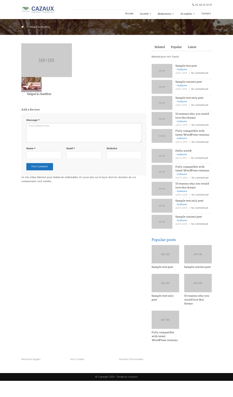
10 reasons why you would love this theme (197, 311)
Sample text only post (190, 98)
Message (33, 120)
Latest (196, 47)
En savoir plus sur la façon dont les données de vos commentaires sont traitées (79, 180)
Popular (179, 47)
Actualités (186, 14)
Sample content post (189, 82)
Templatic (133, 393)
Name (31, 149)
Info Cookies (77, 375)
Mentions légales (31, 375)
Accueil (129, 13)
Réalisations (164, 14)
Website (112, 149)
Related (160, 47)
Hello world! (184, 155)
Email (70, 149)
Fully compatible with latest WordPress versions (190, 135)
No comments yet (200, 74)
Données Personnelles (131, 375)
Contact (206, 13)
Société (144, 14)
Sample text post (186, 66)
